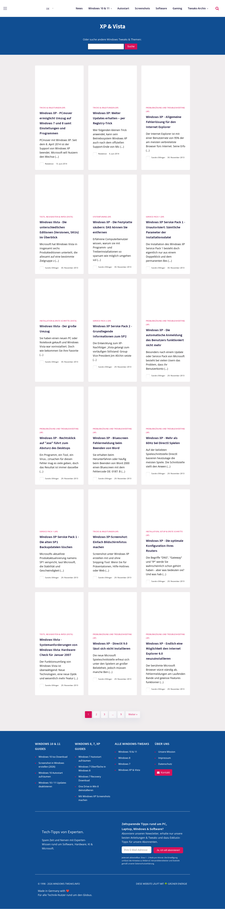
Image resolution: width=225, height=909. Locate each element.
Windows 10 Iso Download (53, 757)
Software (161, 8)
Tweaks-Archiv (197, 8)
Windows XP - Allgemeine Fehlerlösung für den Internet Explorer (163, 122)
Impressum (164, 758)
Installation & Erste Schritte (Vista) (58, 321)
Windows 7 (124, 764)
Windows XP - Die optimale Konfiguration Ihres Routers (164, 546)
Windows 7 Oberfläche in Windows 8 (92, 768)
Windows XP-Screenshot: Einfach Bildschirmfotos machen (110, 542)
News (79, 8)
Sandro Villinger (158, 157)
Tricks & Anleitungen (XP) (52, 107)
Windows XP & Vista (129, 770)
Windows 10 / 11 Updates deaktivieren (52, 784)
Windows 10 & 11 (98, 8)
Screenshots (142, 8)
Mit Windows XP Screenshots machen (94, 798)
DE (47, 8)
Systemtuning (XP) (102, 217)
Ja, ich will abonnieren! (168, 850)
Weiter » (132, 714)
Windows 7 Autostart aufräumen (89, 758)
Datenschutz (165, 764)
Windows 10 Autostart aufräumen (51, 774)
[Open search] (217, 8)
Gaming (177, 8)
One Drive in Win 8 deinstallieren (88, 788)
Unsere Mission (166, 751)
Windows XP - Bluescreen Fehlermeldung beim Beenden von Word (110, 443)
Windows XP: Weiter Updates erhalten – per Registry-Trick (109, 118)
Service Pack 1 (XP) (155, 217)
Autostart (123, 8)
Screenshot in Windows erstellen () (51, 765)
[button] (163, 772)
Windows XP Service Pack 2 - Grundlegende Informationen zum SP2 (112, 331)
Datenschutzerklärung (144, 863)
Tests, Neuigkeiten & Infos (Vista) (56, 217)
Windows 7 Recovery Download (89, 778)
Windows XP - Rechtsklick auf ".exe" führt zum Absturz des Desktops (57, 443)
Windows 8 (124, 758)
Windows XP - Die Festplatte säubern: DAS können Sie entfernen (112, 227)
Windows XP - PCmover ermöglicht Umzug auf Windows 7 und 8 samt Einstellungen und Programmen (56, 123)
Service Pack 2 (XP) (102, 321)
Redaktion (49, 164)
